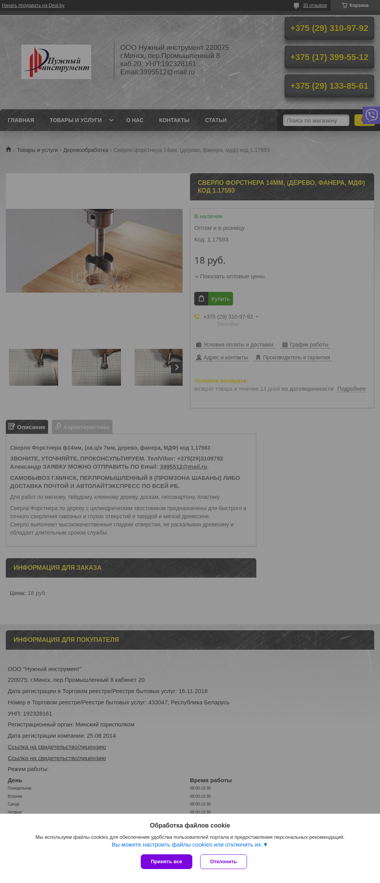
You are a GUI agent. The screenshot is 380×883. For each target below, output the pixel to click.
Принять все (166, 861)
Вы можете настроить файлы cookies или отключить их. (187, 844)
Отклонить (223, 861)
